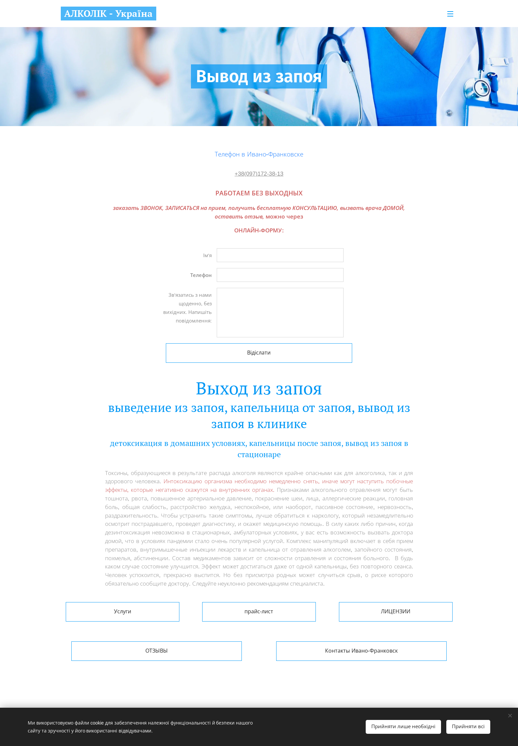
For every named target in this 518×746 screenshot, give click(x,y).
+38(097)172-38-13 (259, 173)
